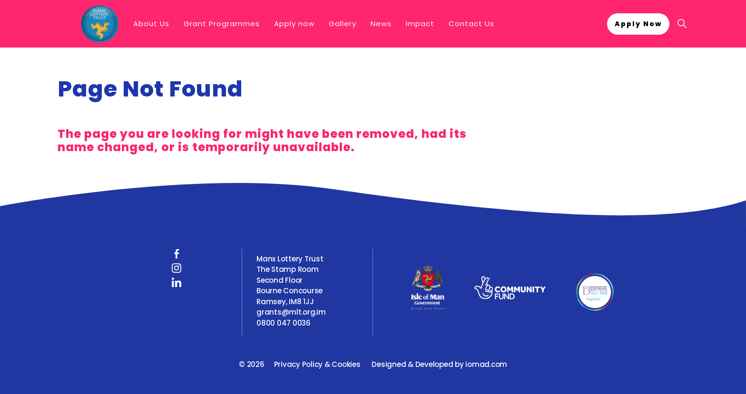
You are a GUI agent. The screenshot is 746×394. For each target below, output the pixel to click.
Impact (420, 24)
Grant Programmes (222, 24)
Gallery (342, 24)
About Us (151, 24)
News (381, 24)
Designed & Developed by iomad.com (439, 364)
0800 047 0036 (283, 323)
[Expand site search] (682, 24)
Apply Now (638, 24)
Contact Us (471, 24)
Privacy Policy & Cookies (317, 364)
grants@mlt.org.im (291, 312)
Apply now (294, 24)
